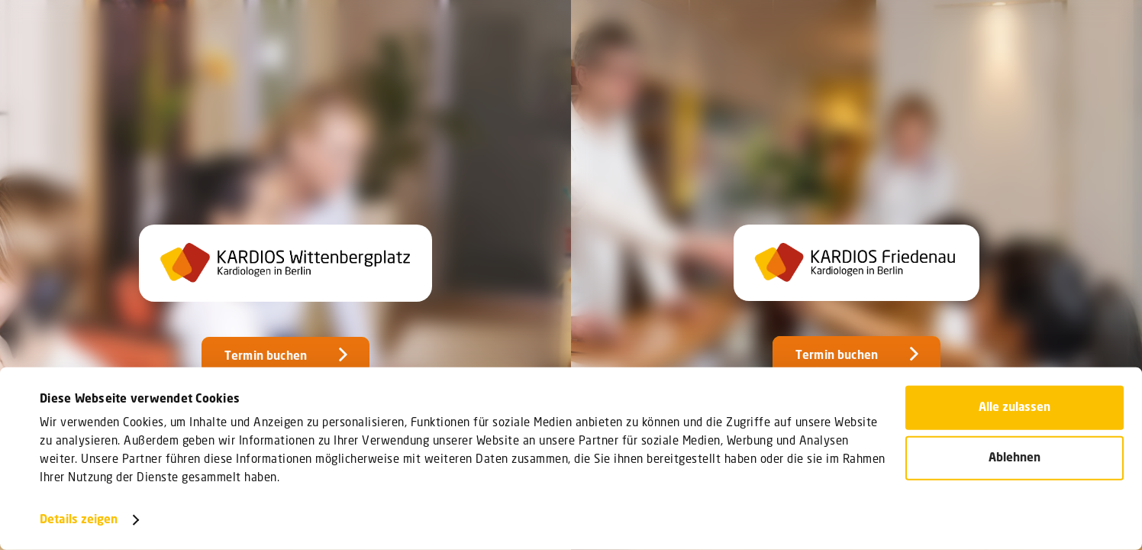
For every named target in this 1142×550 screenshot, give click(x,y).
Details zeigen (79, 520)
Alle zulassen (1014, 408)
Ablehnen (1014, 457)
